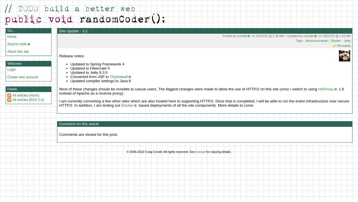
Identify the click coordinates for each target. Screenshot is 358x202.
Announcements (317, 40)
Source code (17, 44)
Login (11, 70)
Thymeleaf (119, 77)
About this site (18, 52)
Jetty (347, 40)
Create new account (22, 77)
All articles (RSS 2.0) (28, 100)
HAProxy (325, 89)
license (200, 151)
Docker (336, 40)
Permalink (343, 45)
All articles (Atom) (25, 95)
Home (12, 37)
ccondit (241, 36)
